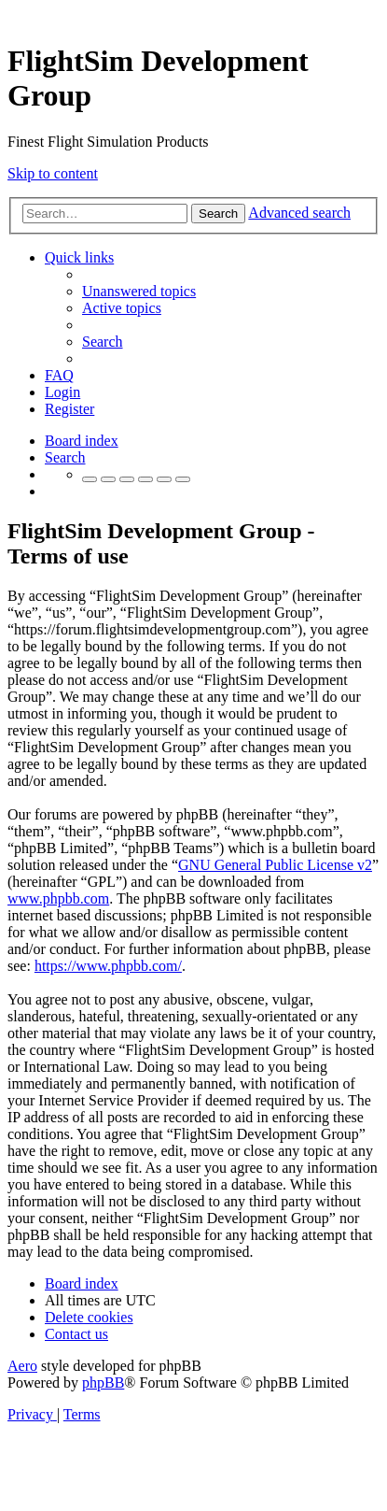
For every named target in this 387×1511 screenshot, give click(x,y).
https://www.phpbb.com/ (108, 966)
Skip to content (52, 173)
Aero (22, 1366)
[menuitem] (139, 291)
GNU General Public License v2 (275, 865)
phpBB (103, 1382)
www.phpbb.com (58, 898)
